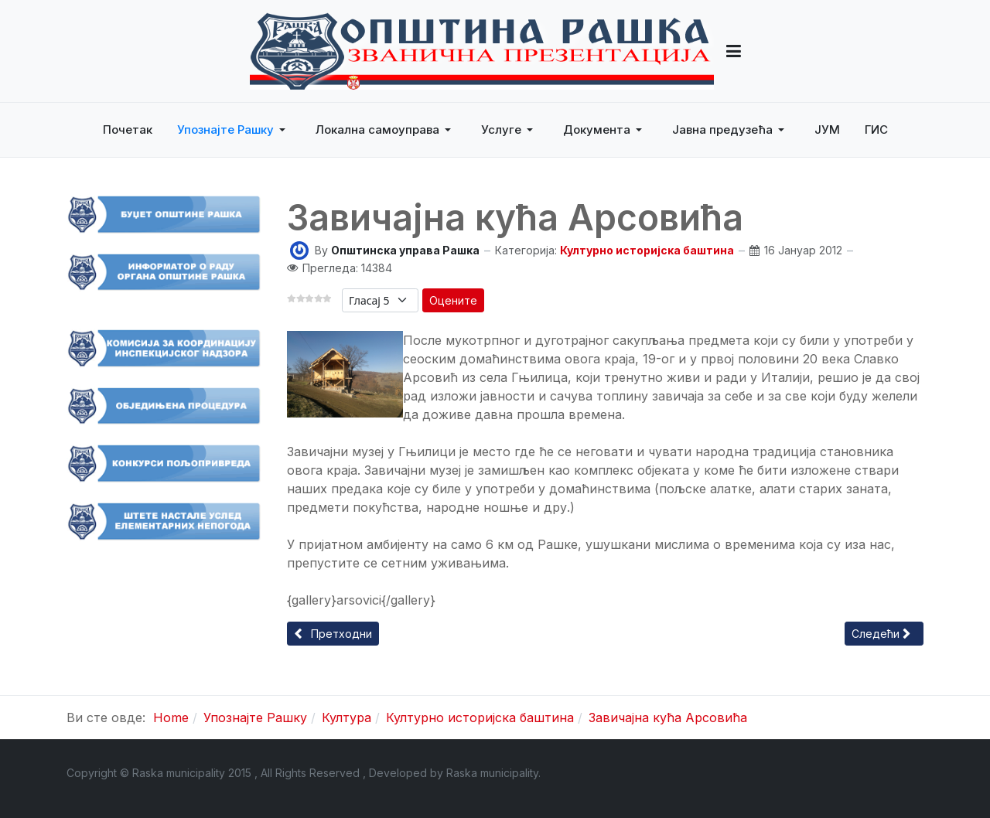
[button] (733, 51)
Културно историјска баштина (647, 250)
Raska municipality (492, 772)
